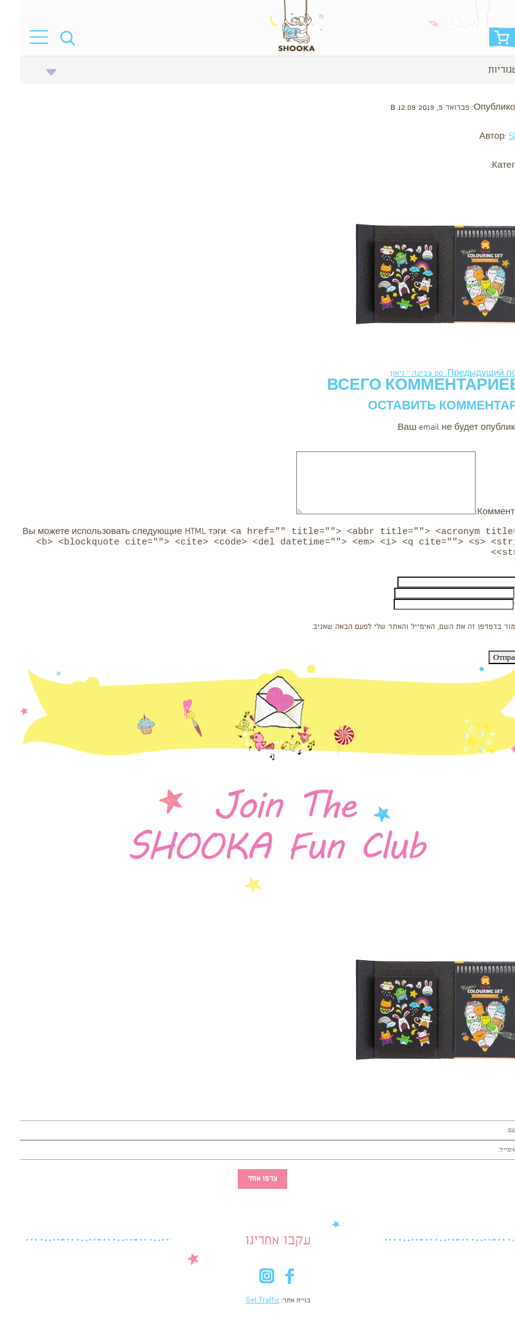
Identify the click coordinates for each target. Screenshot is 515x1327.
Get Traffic (242, 1304)
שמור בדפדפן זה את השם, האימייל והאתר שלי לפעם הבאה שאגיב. (395, 630)
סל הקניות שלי (483, 40)
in (246, 1282)
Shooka (502, 136)
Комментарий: (485, 512)
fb (269, 1282)
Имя (506, 585)
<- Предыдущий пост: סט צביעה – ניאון (442, 373)
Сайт (504, 607)
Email (504, 596)
